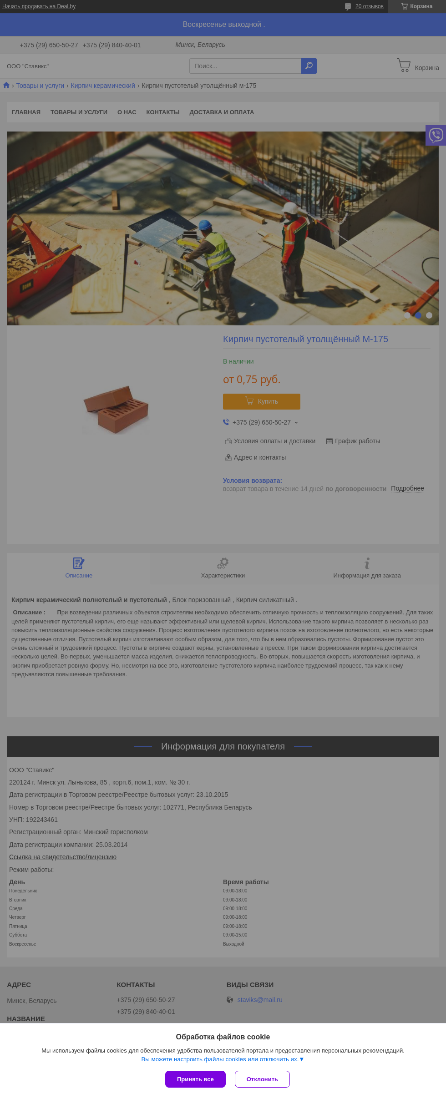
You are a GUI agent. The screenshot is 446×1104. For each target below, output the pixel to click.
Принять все (195, 1079)
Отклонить (262, 1079)
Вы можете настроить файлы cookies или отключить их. (220, 1059)
